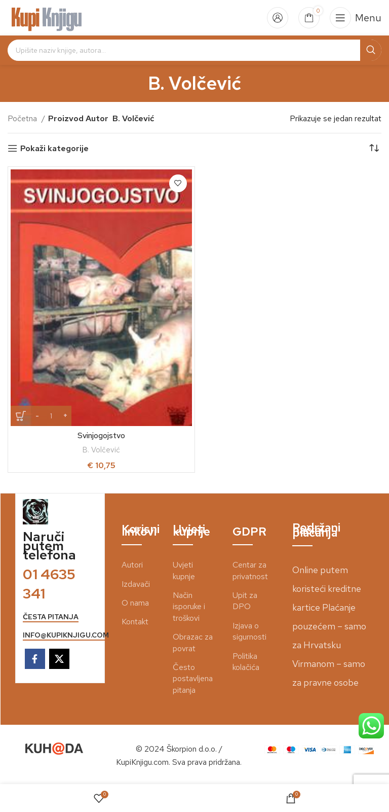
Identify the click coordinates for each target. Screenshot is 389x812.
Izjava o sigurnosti (249, 631)
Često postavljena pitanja (193, 678)
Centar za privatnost (250, 570)
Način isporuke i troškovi (189, 606)
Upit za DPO (244, 601)
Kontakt (135, 621)
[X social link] (59, 659)
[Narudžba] (373, 148)
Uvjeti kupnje (184, 570)
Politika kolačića (245, 662)
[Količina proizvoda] (51, 416)
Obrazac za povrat (193, 642)
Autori (132, 564)
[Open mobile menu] (355, 18)
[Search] (194, 50)
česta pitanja (51, 617)
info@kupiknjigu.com (66, 635)
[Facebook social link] (35, 659)
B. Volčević (101, 450)
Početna (23, 118)
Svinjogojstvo (101, 435)
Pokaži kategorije (54, 148)
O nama (135, 602)
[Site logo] (47, 17)
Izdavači (136, 584)
